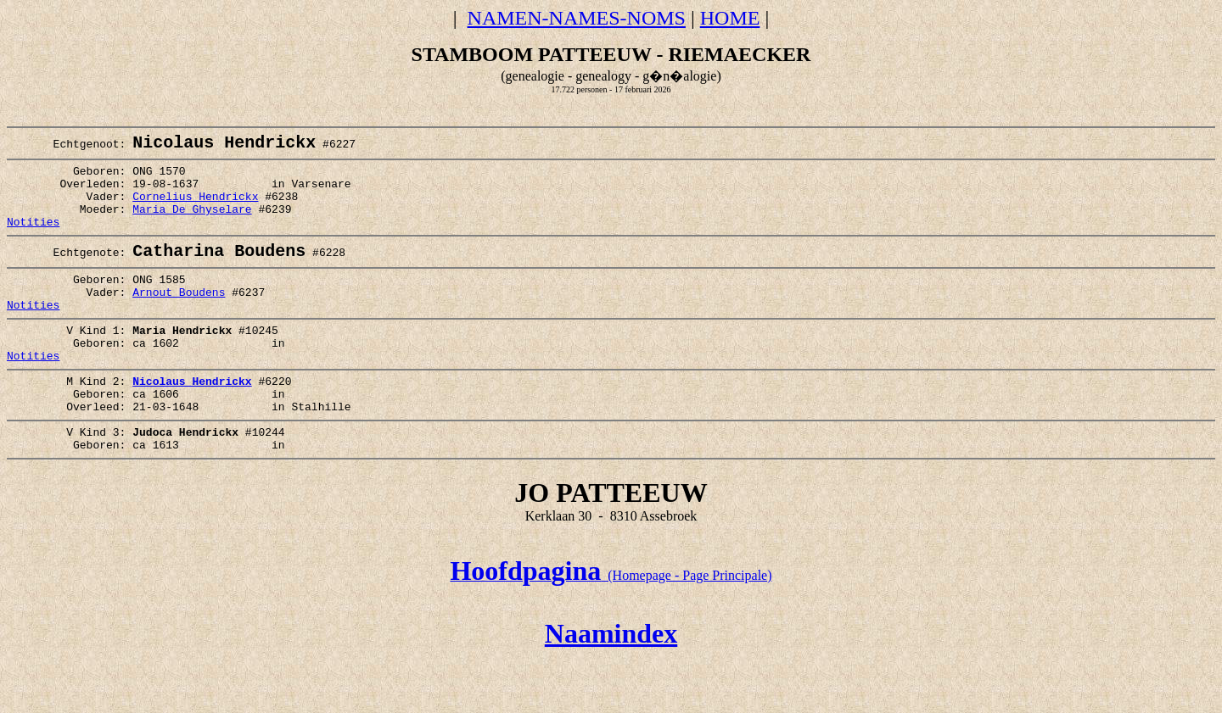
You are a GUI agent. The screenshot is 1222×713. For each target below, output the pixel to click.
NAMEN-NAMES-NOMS (577, 18)
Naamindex (611, 686)
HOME (730, 18)
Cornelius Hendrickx (195, 209)
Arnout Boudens (178, 318)
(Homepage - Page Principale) (610, 628)
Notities (33, 240)
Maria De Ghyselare (191, 224)
